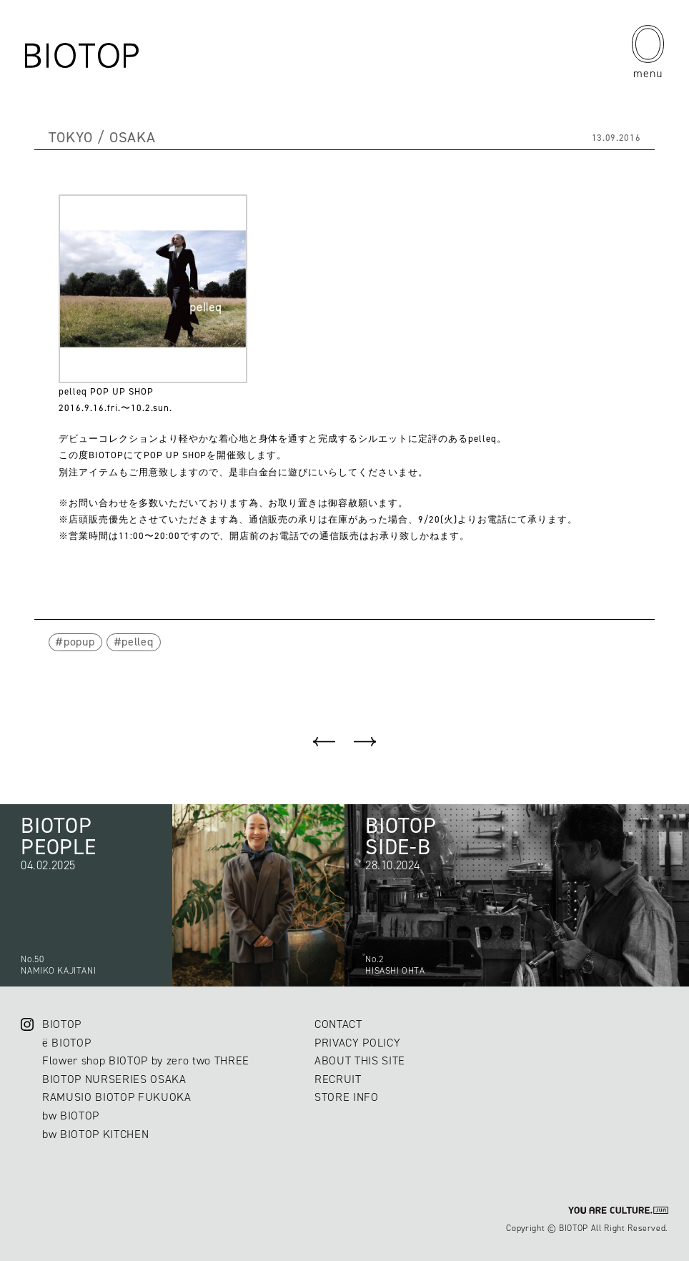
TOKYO (71, 137)
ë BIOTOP (66, 1042)
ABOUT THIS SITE (359, 1060)
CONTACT (338, 1024)
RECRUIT (338, 1079)
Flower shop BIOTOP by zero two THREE (145, 1060)
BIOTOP (61, 1024)
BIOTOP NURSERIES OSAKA (114, 1079)
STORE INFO (346, 1096)
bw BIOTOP (70, 1115)
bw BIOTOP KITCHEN (95, 1134)
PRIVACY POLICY (357, 1042)
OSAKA (132, 137)
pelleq (137, 641)
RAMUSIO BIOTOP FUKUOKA (117, 1096)
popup (79, 641)
